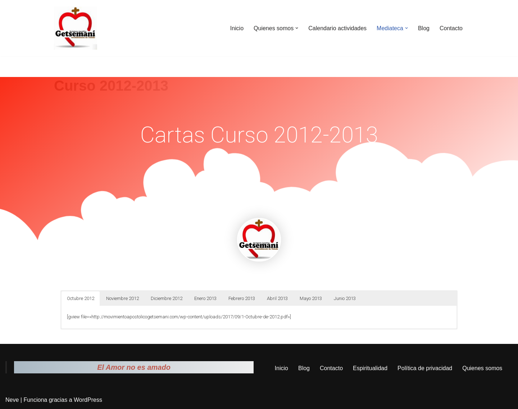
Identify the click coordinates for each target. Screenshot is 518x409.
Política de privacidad (424, 368)
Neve (12, 400)
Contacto (451, 28)
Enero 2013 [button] (205, 298)
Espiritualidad (370, 368)
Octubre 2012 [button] (80, 298)
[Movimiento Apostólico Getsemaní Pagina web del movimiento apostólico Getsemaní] (75, 28)
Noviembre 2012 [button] (122, 298)
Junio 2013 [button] (345, 298)
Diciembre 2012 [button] (166, 298)
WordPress (88, 400)
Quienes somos (482, 368)
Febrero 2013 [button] (241, 298)
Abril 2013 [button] (277, 298)
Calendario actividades (337, 28)
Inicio (237, 28)
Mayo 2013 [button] (311, 298)
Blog (424, 28)
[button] (296, 28)
